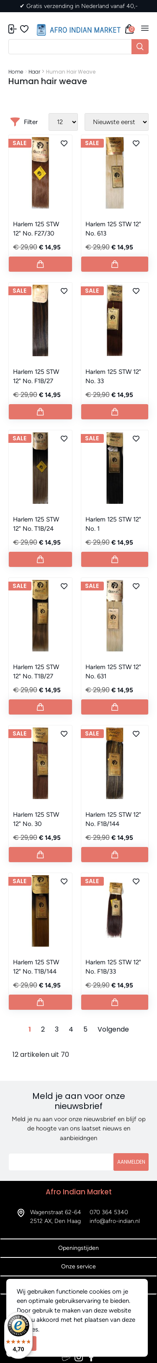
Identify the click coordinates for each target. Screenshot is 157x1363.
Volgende (113, 1029)
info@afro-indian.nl (115, 1221)
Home (15, 71)
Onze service (78, 1266)
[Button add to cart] (40, 264)
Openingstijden (78, 1248)
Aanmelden (131, 1161)
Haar (34, 71)
